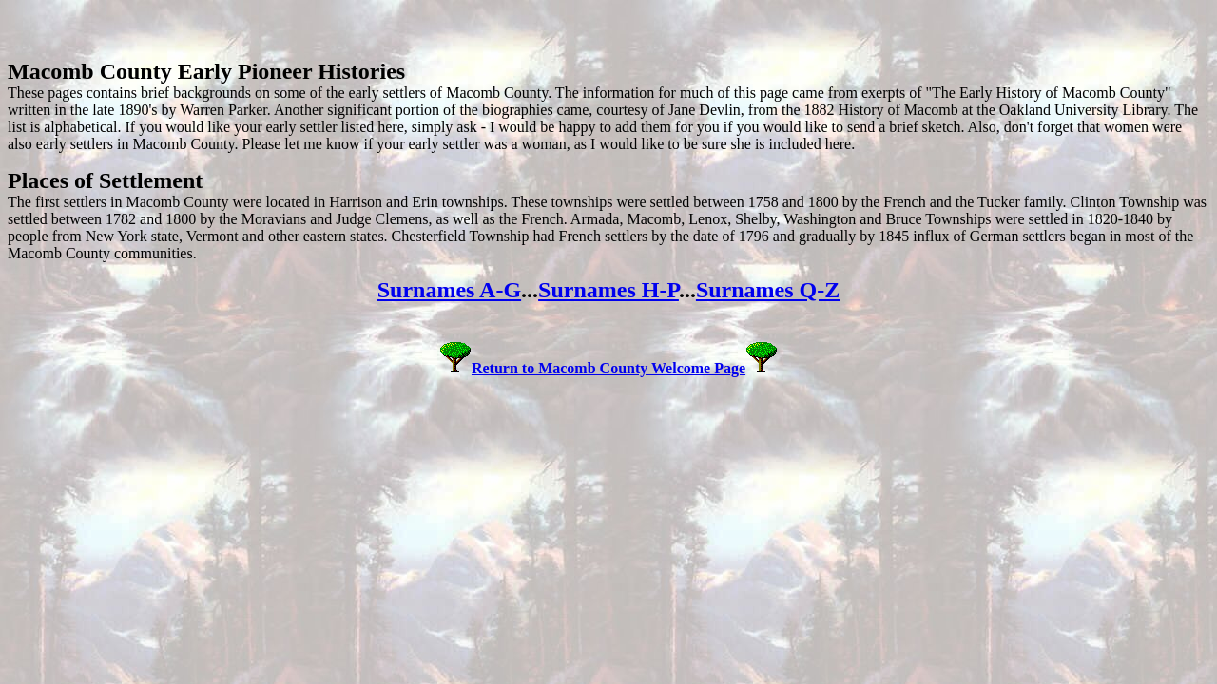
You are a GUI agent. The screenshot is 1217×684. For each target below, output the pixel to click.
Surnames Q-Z (768, 289)
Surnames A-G (449, 289)
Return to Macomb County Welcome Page (608, 368)
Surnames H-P (608, 289)
